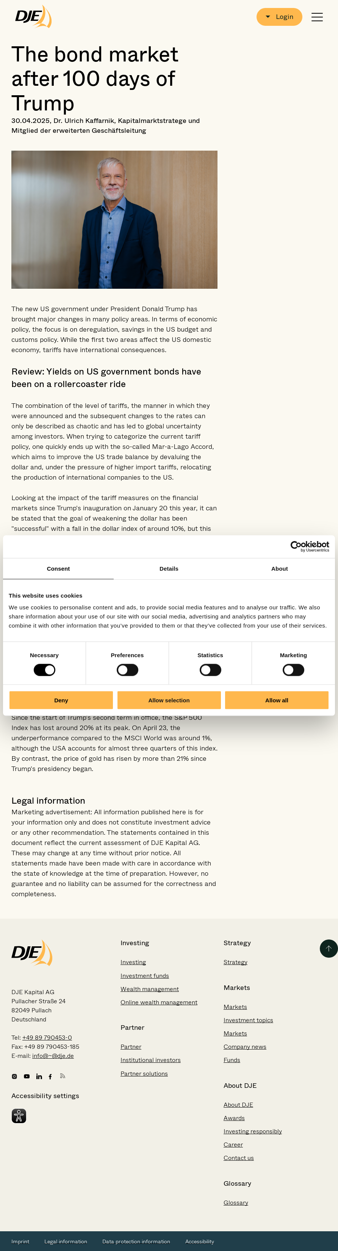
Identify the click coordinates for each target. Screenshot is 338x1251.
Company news (245, 1046)
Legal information (65, 1241)
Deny (61, 700)
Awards (234, 1118)
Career (233, 1144)
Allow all (276, 700)
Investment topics (248, 1020)
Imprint (20, 1241)
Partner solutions (144, 1073)
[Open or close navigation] (317, 17)
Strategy (235, 962)
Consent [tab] (58, 568)
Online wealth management (158, 1002)
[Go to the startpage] (33, 17)
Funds (232, 1060)
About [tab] (279, 568)
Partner (130, 1046)
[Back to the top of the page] (329, 948)
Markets (235, 1006)
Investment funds (144, 975)
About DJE (238, 1104)
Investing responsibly (253, 1131)
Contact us (239, 1157)
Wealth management (149, 989)
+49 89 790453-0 (47, 1037)
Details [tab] (169, 568)
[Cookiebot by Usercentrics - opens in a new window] (296, 546)
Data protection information (136, 1241)
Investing (133, 962)
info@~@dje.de (53, 1055)
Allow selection (168, 700)
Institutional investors (150, 1060)
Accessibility (199, 1241)
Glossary (236, 1202)
